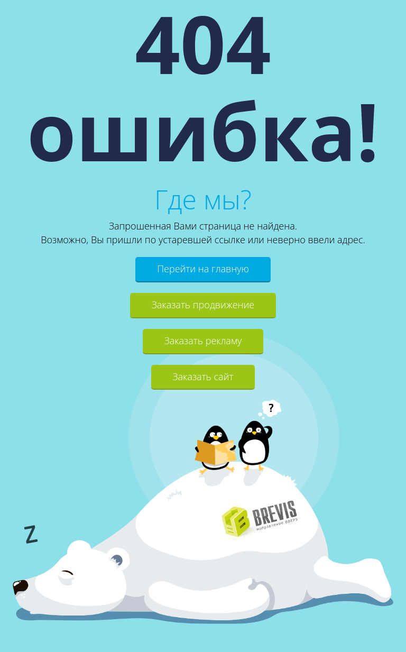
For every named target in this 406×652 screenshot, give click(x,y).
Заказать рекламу (203, 340)
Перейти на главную (203, 268)
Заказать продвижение (203, 304)
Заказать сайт (203, 376)
